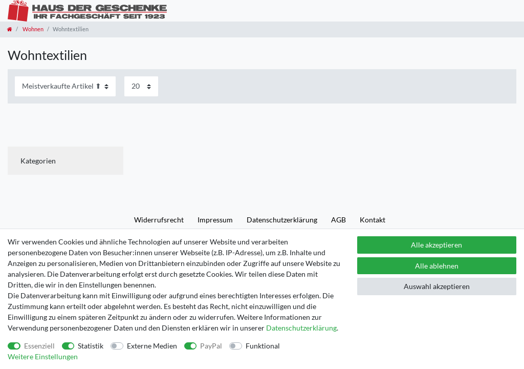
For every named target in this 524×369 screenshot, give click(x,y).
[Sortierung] (65, 86)
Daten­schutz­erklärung (282, 219)
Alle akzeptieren (436, 244)
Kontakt (372, 219)
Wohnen (32, 29)
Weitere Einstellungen (43, 356)
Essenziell (39, 345)
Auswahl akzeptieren (437, 286)
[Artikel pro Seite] (141, 86)
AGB (338, 219)
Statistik (90, 345)
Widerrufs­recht (159, 219)
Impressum (215, 219)
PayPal (211, 345)
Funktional (263, 345)
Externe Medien (152, 345)
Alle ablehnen (436, 265)
